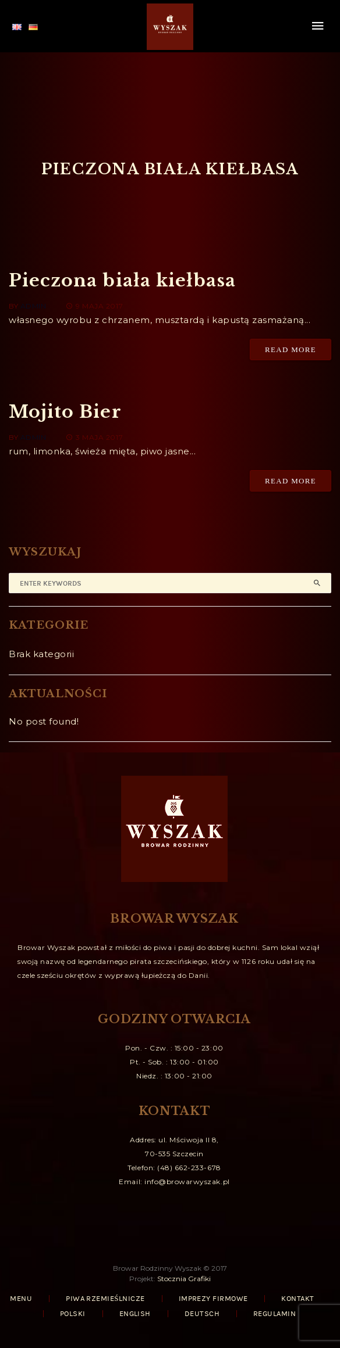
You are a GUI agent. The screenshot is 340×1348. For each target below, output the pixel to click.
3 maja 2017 (94, 437)
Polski (73, 1314)
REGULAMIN (274, 1314)
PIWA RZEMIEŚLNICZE (105, 1299)
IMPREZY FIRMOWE (213, 1299)
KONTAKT (297, 1299)
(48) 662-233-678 (189, 1167)
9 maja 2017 (94, 306)
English (135, 1314)
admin (33, 306)
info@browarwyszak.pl (187, 1181)
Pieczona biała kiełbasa (122, 280)
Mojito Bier (65, 411)
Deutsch (202, 1314)
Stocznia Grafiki (184, 1278)
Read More (290, 349)
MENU (21, 1299)
